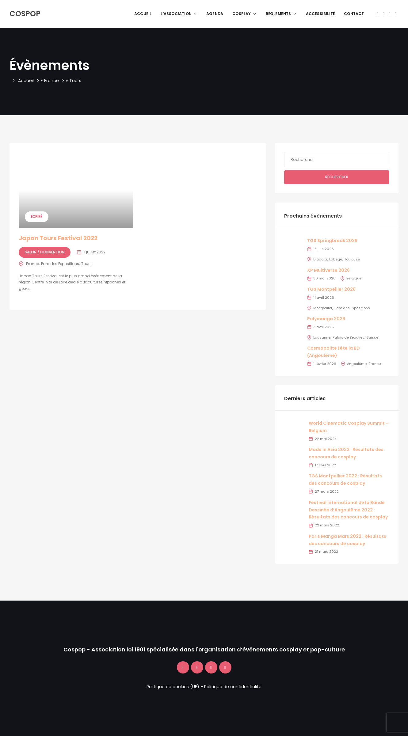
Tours (86, 263)
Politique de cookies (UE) (173, 687)
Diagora (320, 259)
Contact (354, 13)
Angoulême (357, 363)
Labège (335, 259)
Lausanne (321, 337)
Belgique (353, 278)
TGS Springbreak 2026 (332, 240)
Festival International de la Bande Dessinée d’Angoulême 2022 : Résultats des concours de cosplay (348, 509)
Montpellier (322, 307)
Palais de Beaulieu (348, 337)
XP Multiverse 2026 (328, 270)
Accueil (142, 13)
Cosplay (244, 13)
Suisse (372, 337)
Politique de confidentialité (232, 687)
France (51, 81)
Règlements (281, 13)
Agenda (214, 13)
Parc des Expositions (60, 263)
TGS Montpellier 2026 (331, 289)
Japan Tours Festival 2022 (58, 238)
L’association (179, 13)
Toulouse (352, 259)
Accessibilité (320, 13)
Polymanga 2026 (326, 319)
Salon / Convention (44, 252)
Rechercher (336, 177)
